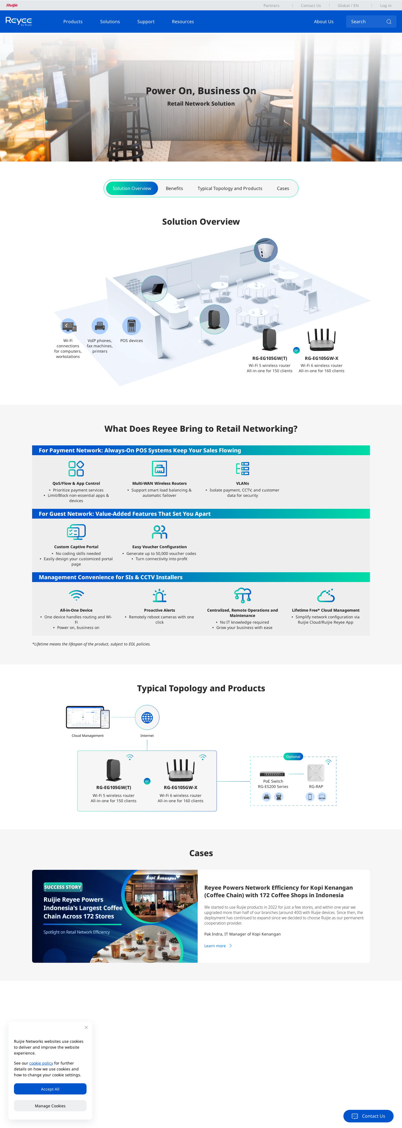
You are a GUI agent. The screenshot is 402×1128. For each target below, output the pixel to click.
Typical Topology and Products (230, 188)
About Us (324, 21)
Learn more (219, 945)
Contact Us (311, 5)
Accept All (50, 1089)
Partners (271, 5)
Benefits (174, 188)
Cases (283, 188)
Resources (183, 21)
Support (146, 21)
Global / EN (348, 5)
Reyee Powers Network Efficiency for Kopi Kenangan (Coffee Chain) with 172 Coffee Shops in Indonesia (278, 891)
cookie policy (41, 1063)
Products (73, 21)
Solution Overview (132, 188)
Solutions (110, 21)
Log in (386, 5)
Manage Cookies (50, 1105)
